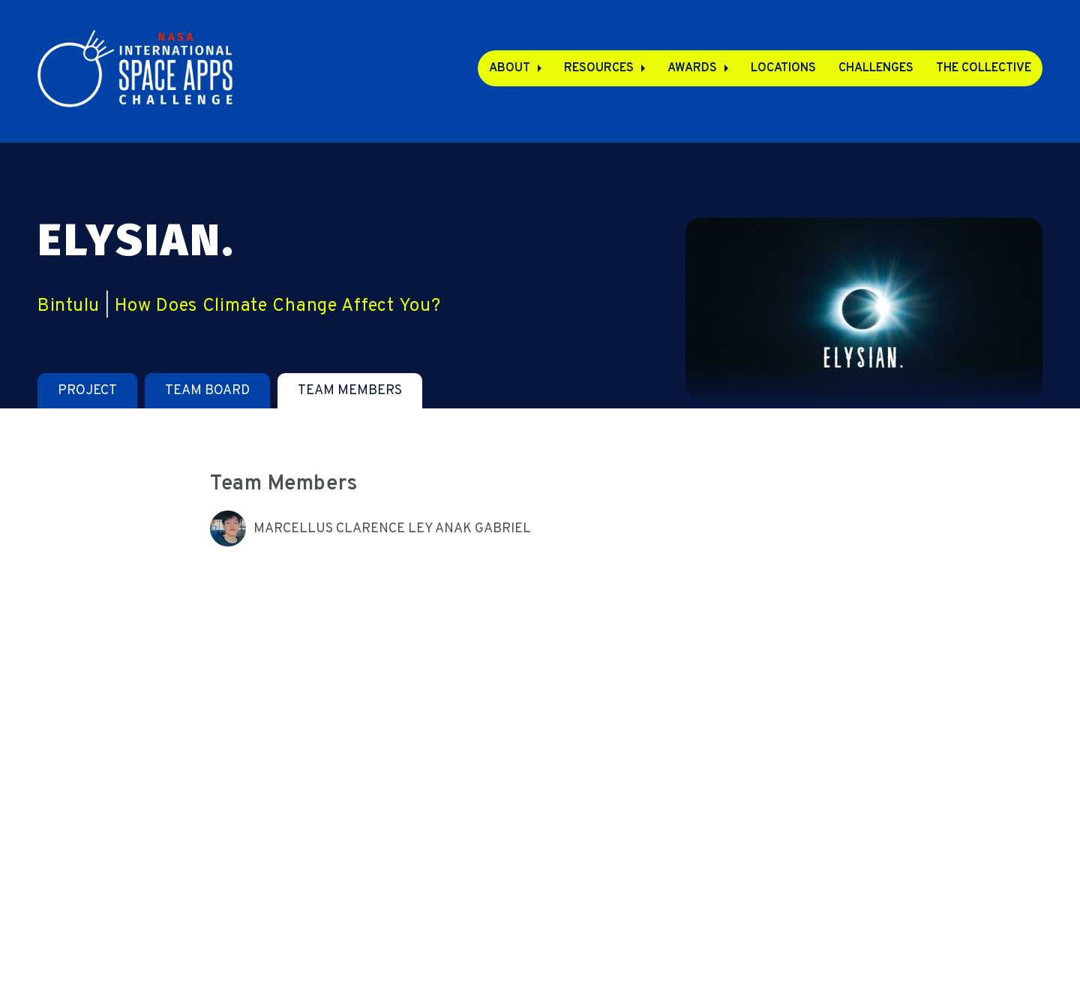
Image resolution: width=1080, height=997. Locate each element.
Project (87, 390)
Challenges (876, 68)
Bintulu (69, 306)
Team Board (207, 390)
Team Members (350, 390)
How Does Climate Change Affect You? (277, 306)
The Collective (983, 68)
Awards (692, 68)
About (509, 68)
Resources (599, 68)
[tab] (87, 390)
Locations (783, 68)
